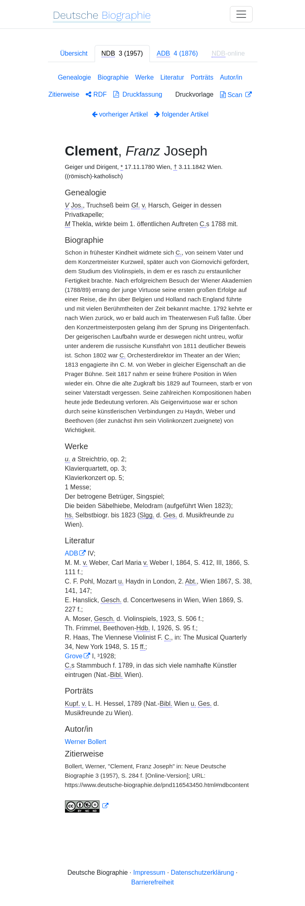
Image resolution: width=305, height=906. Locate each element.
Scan (232, 94)
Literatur (172, 77)
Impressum (149, 872)
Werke (144, 77)
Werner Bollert (85, 741)
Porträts (201, 77)
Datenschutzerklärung (202, 872)
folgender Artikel (181, 114)
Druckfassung (137, 94)
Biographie (113, 77)
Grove (74, 656)
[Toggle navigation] (241, 14)
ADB (71, 553)
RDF (96, 94)
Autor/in (231, 77)
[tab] (122, 53)
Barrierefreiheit (152, 882)
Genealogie (74, 77)
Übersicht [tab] (74, 53)
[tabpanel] (152, 444)
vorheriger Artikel (120, 114)
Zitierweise (63, 94)
